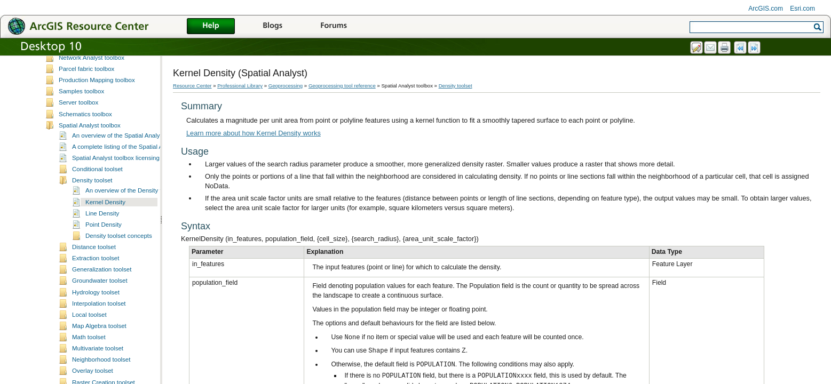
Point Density (103, 281)
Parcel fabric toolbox (86, 126)
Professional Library (240, 86)
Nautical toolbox (80, 103)
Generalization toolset (101, 326)
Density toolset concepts (118, 293)
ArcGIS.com (765, 8)
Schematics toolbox (85, 171)
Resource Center (192, 86)
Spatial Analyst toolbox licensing (116, 215)
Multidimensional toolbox (92, 92)
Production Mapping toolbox (97, 137)
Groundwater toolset (100, 337)
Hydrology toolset (96, 349)
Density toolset (92, 237)
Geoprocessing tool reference (342, 86)
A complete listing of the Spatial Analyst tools (133, 204)
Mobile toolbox (78, 69)
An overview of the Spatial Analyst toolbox (129, 192)
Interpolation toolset (99, 360)
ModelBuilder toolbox (87, 81)
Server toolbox (78, 159)
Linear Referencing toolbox (95, 58)
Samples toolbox (81, 148)
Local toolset (89, 372)
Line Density (102, 270)
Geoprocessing (285, 86)
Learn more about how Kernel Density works (253, 133)
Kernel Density (105, 259)
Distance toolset (94, 304)
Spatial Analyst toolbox (90, 182)
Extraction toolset (95, 315)
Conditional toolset (97, 226)
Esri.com (802, 8)
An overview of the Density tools (129, 247)
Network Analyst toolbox (91, 114)
